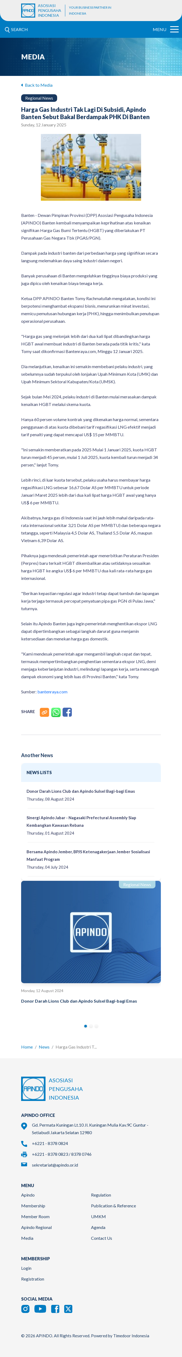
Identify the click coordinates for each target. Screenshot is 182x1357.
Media (27, 1238)
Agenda (98, 1227)
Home (27, 1046)
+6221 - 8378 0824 (50, 1143)
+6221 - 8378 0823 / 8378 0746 (62, 1154)
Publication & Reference (113, 1205)
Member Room (35, 1216)
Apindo (28, 1194)
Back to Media (37, 85)
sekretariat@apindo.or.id (55, 1164)
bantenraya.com (52, 691)
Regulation (101, 1194)
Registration (32, 1278)
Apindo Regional (36, 1227)
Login (26, 1268)
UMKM (98, 1216)
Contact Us (101, 1238)
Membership (33, 1205)
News (44, 1046)
